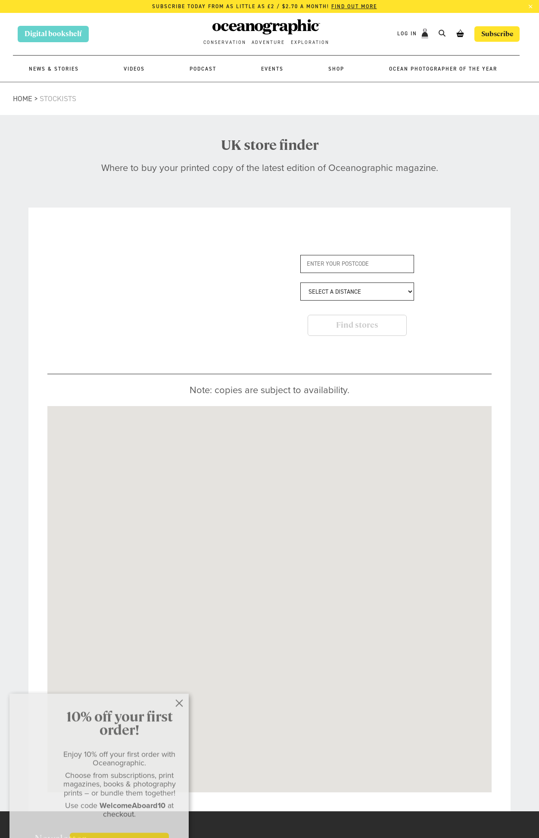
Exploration (310, 42)
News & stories (54, 68)
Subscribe (496, 33)
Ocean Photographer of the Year (443, 68)
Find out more (354, 6)
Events (272, 68)
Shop (336, 68)
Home (22, 98)
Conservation (224, 42)
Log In (406, 33)
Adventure (268, 42)
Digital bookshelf (53, 33)
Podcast (203, 68)
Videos (134, 68)
